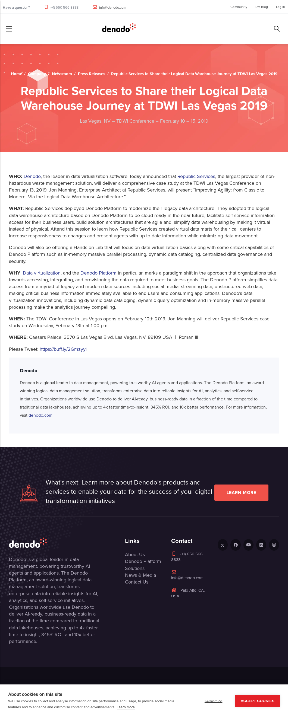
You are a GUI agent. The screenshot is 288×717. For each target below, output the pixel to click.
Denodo (32, 176)
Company (37, 74)
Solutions (135, 568)
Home (16, 74)
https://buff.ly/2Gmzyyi (63, 349)
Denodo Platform (98, 272)
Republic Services (196, 176)
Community (238, 6)
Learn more (241, 492)
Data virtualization (42, 272)
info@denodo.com (112, 7)
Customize (214, 701)
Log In (280, 6)
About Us (135, 554)
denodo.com (40, 415)
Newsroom (62, 74)
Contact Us (136, 581)
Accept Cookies (257, 701)
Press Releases (91, 74)
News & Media (140, 575)
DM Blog (261, 6)
